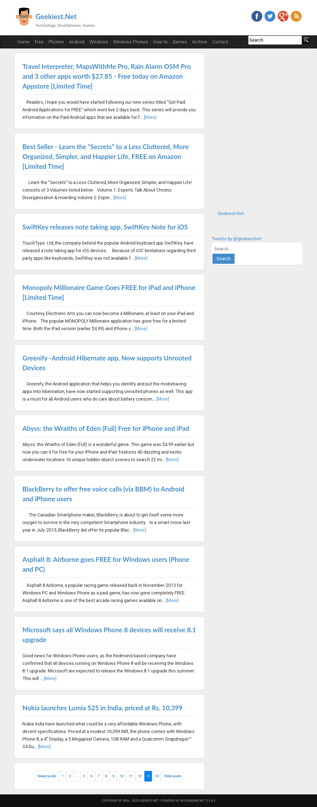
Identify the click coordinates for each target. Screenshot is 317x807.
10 (121, 776)
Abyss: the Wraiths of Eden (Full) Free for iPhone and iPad (105, 428)
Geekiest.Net (56, 16)
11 (130, 776)
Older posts (172, 776)
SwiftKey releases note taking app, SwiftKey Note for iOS (105, 227)
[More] (150, 117)
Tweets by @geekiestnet (236, 238)
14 (156, 776)
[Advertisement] (249, 129)
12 (139, 776)
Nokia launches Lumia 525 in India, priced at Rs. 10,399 (102, 708)
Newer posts (47, 776)
